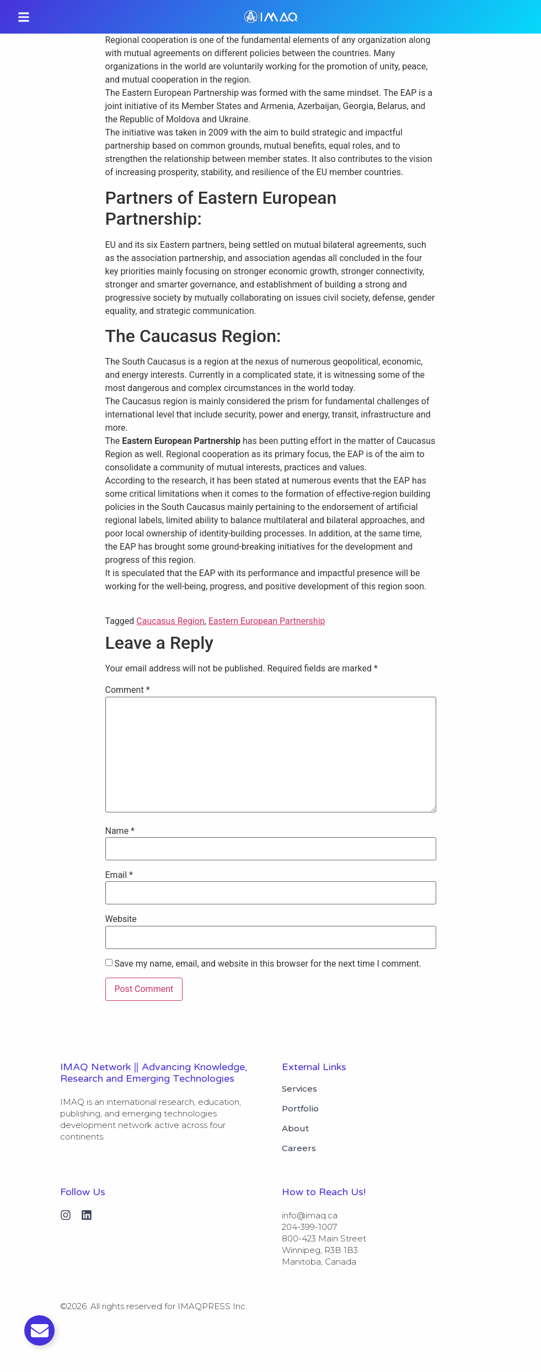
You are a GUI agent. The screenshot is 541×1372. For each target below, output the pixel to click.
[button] (24, 17)
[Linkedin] (86, 1215)
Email (119, 875)
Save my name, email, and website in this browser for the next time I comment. (267, 963)
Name (120, 831)
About (295, 1129)
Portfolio (300, 1109)
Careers (299, 1148)
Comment (127, 690)
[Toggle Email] (39, 1330)
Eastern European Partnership (266, 621)
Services (299, 1089)
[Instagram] (65, 1215)
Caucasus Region (170, 621)
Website (121, 919)
